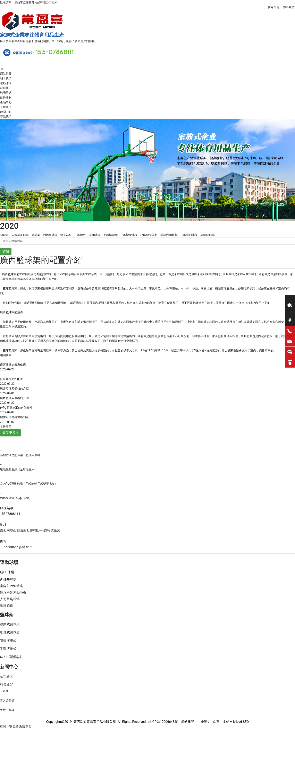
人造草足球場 (10, 599)
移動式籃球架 (10, 624)
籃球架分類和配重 (11, 379)
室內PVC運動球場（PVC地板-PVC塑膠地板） (28, 483)
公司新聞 (6, 676)
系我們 (290, 7)
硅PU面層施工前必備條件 (16, 407)
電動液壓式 (8, 641)
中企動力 (204, 722)
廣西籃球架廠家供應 (13, 364)
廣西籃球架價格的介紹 (14, 388)
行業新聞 (6, 684)
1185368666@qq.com (16, 547)
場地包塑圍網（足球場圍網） (18, 469)
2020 (9, 226)
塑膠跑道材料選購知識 (14, 417)
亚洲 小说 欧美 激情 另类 (16, 726)
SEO (246, 722)
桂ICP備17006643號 (162, 722)
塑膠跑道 (6, 606)
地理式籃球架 (10, 632)
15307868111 (10, 514)
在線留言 (273, 7)
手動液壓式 (8, 649)
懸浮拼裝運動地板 (13, 592)
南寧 (216, 722)
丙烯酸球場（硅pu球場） (16, 498)
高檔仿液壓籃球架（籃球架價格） (21, 455)
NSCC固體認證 (11, 657)
